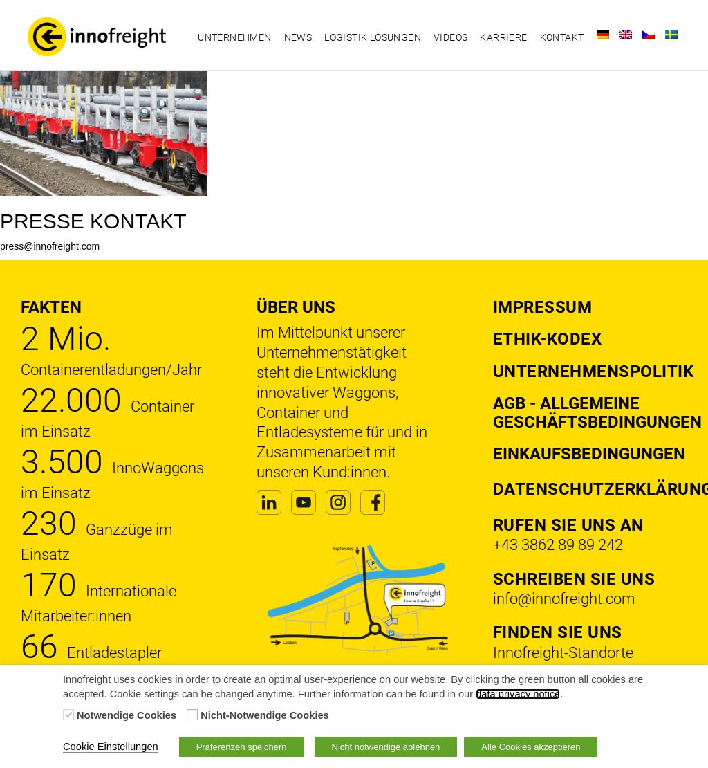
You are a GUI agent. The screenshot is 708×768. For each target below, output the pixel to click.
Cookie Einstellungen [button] (110, 746)
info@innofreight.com (564, 598)
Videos (450, 37)
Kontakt (562, 37)
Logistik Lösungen (372, 37)
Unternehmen (234, 37)
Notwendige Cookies (126, 715)
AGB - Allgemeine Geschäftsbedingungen (597, 412)
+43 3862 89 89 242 (558, 545)
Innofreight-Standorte (563, 652)
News (298, 37)
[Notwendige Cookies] (68, 714)
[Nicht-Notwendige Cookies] (192, 714)
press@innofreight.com (50, 246)
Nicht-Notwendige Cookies (265, 715)
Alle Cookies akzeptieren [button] (530, 747)
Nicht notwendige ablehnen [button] (386, 747)
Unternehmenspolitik (593, 371)
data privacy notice (518, 694)
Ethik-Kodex (547, 339)
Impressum (543, 307)
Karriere (503, 37)
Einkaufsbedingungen (589, 454)
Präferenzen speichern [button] (241, 747)
